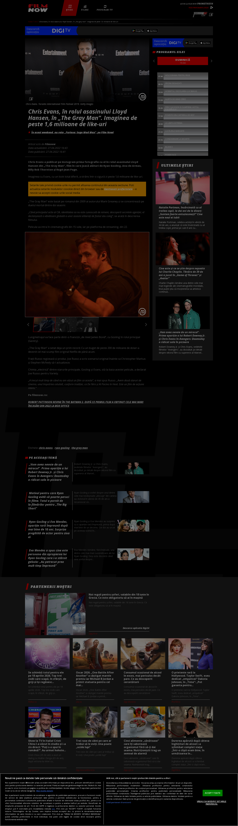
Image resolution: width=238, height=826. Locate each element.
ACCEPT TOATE (212, 792)
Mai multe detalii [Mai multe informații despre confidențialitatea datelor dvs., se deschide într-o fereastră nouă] (44, 791)
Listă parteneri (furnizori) (118, 802)
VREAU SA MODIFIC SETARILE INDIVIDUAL (211, 802)
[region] (119, 799)
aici (53, 808)
